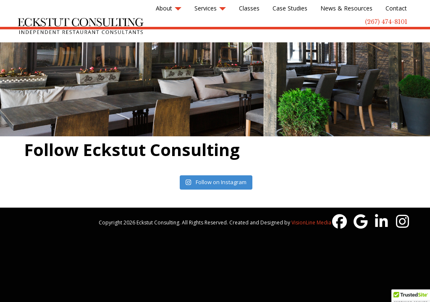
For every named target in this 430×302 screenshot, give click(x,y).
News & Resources (346, 8)
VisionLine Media (311, 222)
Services (210, 8)
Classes (249, 8)
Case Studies (290, 8)
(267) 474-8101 (386, 22)
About (168, 8)
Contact (396, 8)
